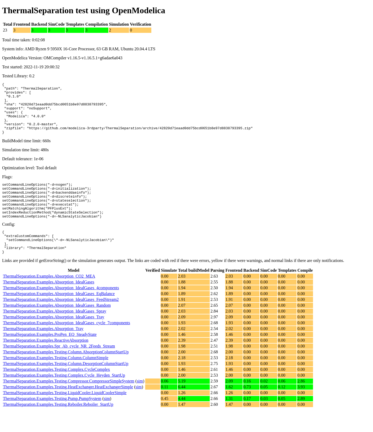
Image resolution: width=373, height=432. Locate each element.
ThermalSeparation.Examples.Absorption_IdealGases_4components (61, 310)
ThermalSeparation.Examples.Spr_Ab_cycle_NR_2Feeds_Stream (59, 368)
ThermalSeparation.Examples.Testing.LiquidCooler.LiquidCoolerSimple (64, 415)
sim (140, 403)
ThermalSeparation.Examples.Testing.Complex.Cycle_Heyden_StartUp (64, 397)
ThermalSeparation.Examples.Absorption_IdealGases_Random (57, 327)
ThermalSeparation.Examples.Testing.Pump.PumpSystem (52, 420)
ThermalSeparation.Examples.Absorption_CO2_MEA (49, 298)
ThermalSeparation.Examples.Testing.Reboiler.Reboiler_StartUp (58, 426)
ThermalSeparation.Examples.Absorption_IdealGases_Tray (53, 339)
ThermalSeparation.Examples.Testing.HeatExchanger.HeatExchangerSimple (68, 409)
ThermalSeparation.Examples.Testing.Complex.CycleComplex (56, 391)
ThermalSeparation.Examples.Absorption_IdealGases (48, 304)
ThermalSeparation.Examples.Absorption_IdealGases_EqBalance (59, 316)
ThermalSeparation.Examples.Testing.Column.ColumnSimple (55, 380)
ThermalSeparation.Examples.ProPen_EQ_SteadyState (50, 356)
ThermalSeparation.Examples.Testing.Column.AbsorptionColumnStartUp (65, 374)
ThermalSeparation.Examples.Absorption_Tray (43, 351)
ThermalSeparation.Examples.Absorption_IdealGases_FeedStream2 (61, 321)
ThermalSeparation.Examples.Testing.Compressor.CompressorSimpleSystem (68, 403)
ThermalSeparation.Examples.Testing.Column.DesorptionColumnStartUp (65, 386)
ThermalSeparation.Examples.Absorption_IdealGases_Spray (54, 333)
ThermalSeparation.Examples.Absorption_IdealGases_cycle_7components (66, 345)
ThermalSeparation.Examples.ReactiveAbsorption (45, 362)
